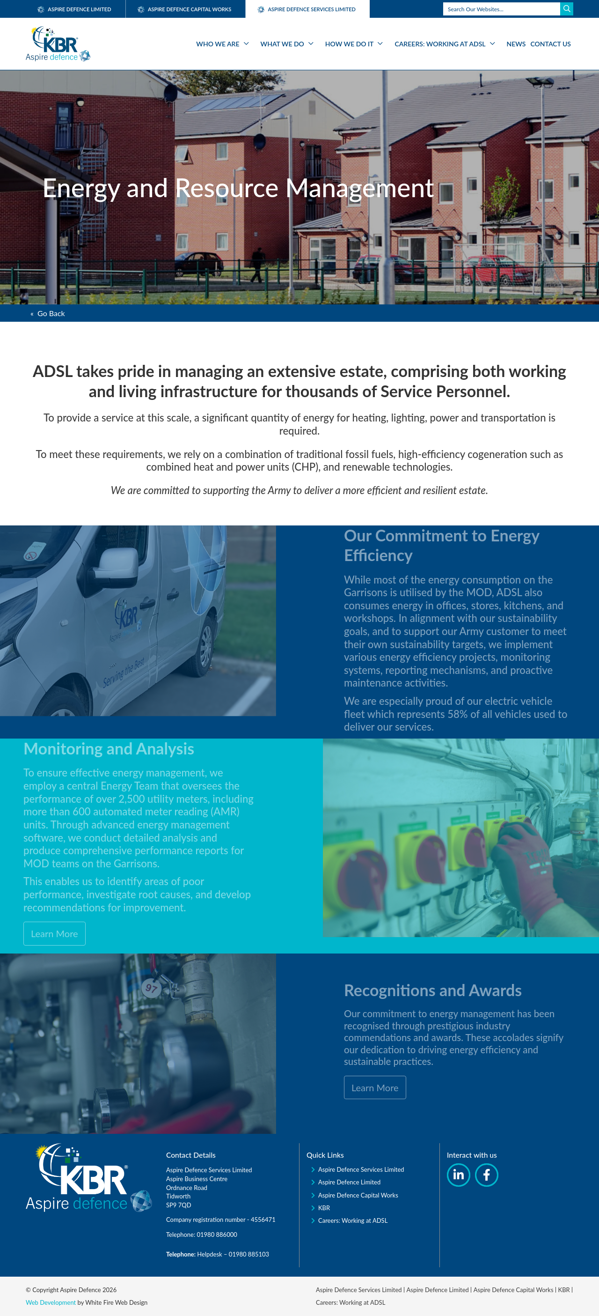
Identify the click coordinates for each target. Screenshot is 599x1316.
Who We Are (217, 44)
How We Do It (349, 44)
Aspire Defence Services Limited (361, 1169)
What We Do (282, 44)
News (516, 44)
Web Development (51, 1302)
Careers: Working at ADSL (439, 44)
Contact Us (551, 44)
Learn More (32, 933)
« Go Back (47, 313)
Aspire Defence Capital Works (185, 9)
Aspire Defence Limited (74, 9)
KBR (324, 1208)
